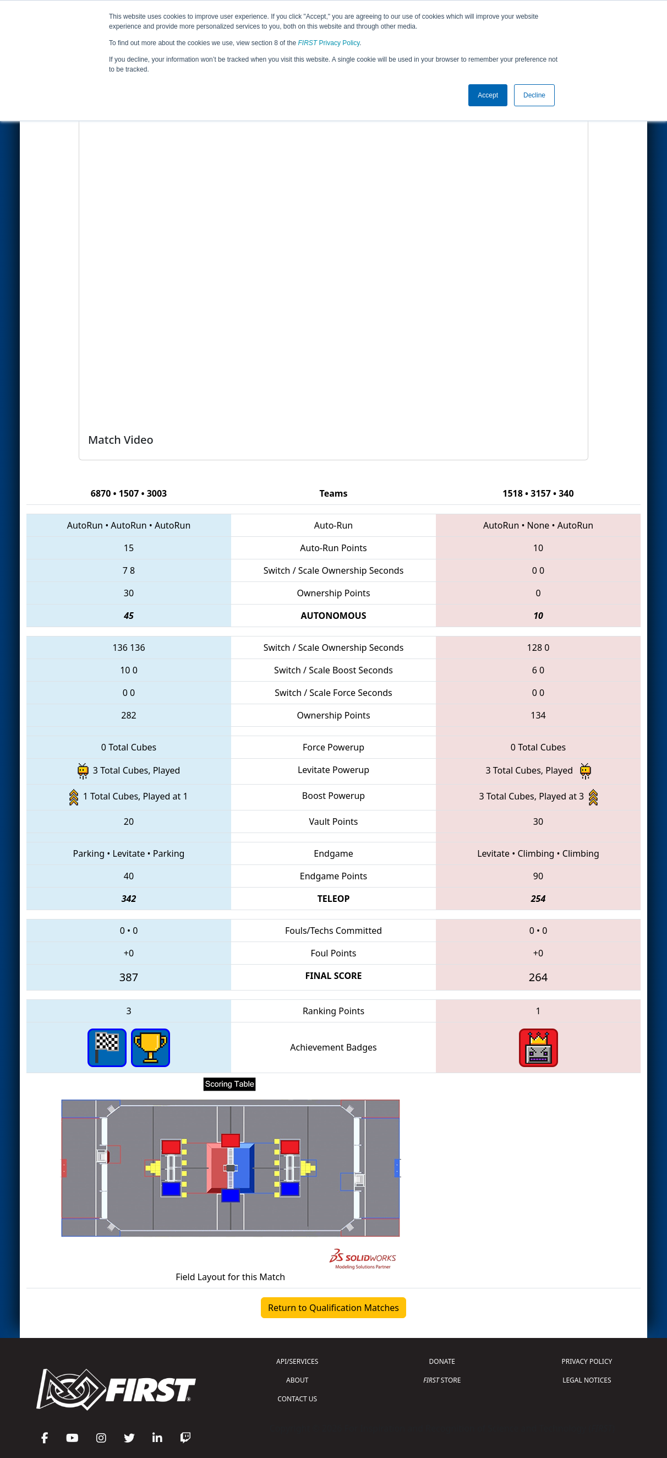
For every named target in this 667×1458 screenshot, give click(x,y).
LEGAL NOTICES (586, 1380)
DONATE (442, 1361)
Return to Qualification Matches (333, 1308)
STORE (442, 1380)
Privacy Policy (329, 43)
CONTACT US (297, 1398)
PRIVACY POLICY (586, 1361)
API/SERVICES (297, 1361)
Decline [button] (534, 95)
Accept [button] (488, 95)
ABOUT (297, 1380)
